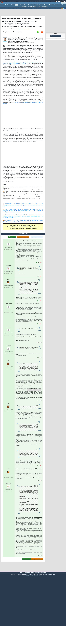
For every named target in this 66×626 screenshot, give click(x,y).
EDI (41, 3)
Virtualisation (24, 6)
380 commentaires (26, 36)
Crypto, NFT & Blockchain (42, 6)
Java (33, 3)
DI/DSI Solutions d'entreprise (12, 3)
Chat (24, 1)
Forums (6, 1)
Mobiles (58, 3)
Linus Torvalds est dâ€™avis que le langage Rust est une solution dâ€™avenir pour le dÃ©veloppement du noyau (23, 70)
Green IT (45, 4)
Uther (8, 300)
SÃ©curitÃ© (51, 4)
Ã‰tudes (41, 1)
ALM (25, 3)
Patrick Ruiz (18, 36)
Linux (16, 4)
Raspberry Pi (35, 4)
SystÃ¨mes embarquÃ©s (58, 4)
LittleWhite (8, 286)
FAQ (16, 1)
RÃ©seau (41, 4)
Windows (12, 4)
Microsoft (29, 3)
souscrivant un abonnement (29, 234)
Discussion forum (55, 35)
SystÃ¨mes (63, 3)
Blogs (20, 1)
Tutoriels (11, 1)
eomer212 (8, 262)
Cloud (20, 3)
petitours (8, 504)
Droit (45, 1)
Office (55, 3)
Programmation (46, 3)
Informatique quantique (32, 6)
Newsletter (30, 1)
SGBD (51, 3)
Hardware (24, 4)
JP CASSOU (9, 324)
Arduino (20, 4)
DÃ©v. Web (37, 3)
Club (50, 1)
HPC (28, 4)
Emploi (35, 1)
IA (22, 3)
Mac (31, 4)
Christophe (8, 347)
